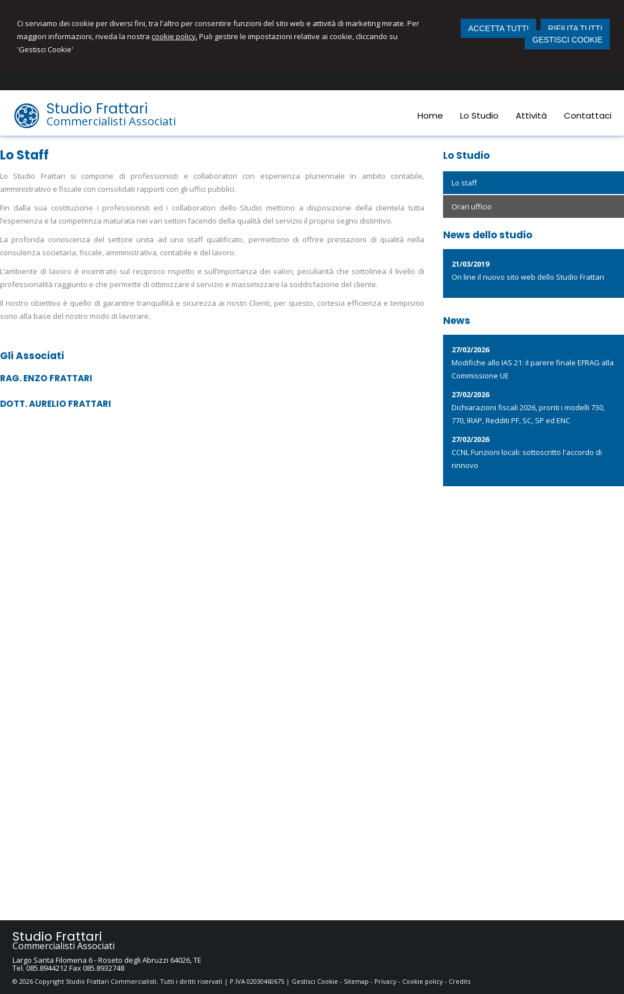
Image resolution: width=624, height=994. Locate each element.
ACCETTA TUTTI (498, 28)
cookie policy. (174, 36)
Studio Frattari (97, 109)
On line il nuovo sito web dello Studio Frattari (528, 277)
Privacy (385, 981)
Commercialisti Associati (111, 121)
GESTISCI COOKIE (567, 39)
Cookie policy (422, 981)
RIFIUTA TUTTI (575, 28)
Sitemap (356, 981)
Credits (459, 981)
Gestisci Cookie (315, 981)
